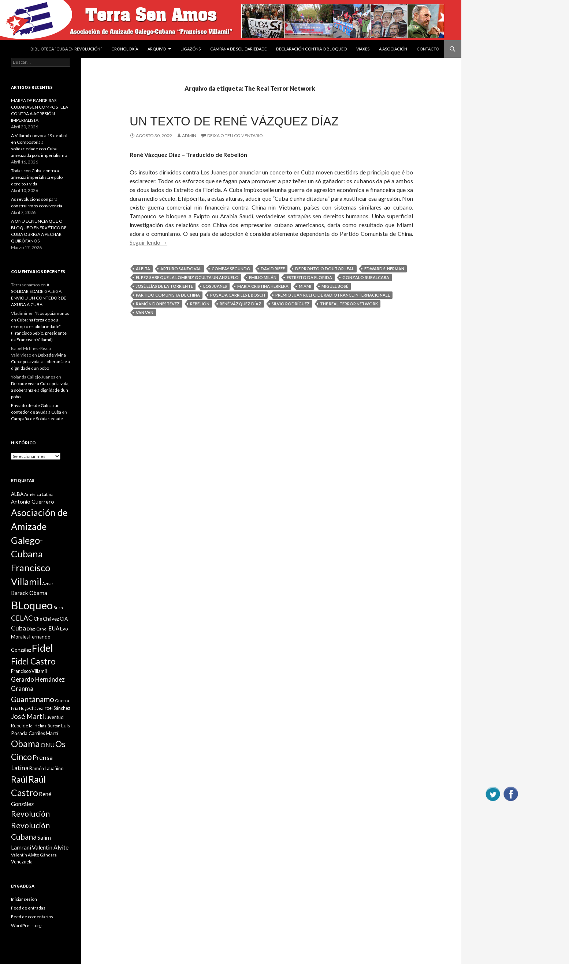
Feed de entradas (28, 908)
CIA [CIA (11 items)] (64, 619)
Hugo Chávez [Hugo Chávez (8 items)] (31, 708)
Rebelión (199, 303)
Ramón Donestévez (158, 303)
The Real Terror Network (349, 303)
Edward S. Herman (384, 268)
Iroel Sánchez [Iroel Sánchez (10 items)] (57, 708)
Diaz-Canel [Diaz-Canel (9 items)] (37, 629)
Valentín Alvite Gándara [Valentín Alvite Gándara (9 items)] (34, 855)
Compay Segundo (231, 268)
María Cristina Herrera (263, 286)
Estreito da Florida (309, 277)
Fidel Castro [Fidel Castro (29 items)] (33, 661)
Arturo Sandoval (180, 268)
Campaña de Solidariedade (238, 48)
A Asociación (393, 48)
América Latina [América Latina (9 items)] (38, 494)
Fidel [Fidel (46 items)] (42, 648)
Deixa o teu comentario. (235, 135)
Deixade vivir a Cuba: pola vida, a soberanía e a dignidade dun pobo (40, 361)
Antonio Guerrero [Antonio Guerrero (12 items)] (32, 501)
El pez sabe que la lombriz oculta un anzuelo (187, 277)
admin (189, 135)
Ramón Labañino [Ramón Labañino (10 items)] (46, 768)
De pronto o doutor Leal (324, 268)
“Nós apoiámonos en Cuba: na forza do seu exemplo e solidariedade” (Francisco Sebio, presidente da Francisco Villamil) (40, 326)
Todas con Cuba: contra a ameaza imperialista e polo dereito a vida (37, 177)
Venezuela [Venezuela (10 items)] (22, 862)
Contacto (428, 48)
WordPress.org (26, 925)
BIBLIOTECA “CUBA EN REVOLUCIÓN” (66, 48)
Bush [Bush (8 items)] (58, 607)
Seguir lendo (148, 242)
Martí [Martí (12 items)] (52, 733)
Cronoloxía (124, 48)
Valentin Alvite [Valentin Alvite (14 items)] (50, 847)
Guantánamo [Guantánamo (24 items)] (32, 699)
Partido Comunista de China (168, 295)
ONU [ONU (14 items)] (48, 744)
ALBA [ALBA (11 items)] (17, 494)
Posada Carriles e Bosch (237, 295)
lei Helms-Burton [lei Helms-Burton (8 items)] (44, 725)
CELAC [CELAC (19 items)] (22, 618)
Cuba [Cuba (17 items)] (18, 628)
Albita (143, 268)
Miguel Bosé (334, 286)
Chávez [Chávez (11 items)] (51, 619)
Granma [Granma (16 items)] (22, 688)
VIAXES (362, 48)
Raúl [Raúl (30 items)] (19, 779)
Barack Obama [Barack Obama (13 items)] (29, 593)
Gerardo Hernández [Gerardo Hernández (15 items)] (38, 679)
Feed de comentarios (32, 916)
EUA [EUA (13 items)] (53, 628)
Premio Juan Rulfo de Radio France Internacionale (332, 295)
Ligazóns (191, 48)
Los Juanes (215, 286)
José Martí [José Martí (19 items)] (27, 716)
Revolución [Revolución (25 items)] (30, 813)
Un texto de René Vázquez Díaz (234, 121)
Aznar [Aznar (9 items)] (47, 583)
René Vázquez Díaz (240, 303)
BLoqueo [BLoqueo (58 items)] (32, 605)
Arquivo (157, 48)
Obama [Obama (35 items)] (25, 743)
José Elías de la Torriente (164, 286)
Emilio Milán (262, 277)
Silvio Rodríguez (291, 303)
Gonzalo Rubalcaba (365, 277)
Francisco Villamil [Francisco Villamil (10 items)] (29, 671)
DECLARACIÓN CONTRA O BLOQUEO (311, 48)
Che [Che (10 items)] (38, 619)
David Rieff (273, 268)
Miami (305, 286)
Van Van (144, 312)
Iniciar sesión (24, 899)
